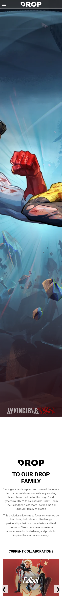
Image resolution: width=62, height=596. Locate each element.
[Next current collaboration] (58, 589)
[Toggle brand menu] (4, 4)
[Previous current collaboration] (4, 589)
